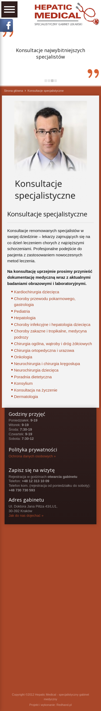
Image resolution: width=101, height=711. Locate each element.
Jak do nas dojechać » (26, 515)
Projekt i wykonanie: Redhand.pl (50, 704)
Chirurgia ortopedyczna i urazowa (44, 350)
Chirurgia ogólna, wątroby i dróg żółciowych (53, 343)
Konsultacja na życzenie (35, 390)
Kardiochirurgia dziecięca (36, 292)
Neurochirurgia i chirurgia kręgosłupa (47, 363)
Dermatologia (26, 396)
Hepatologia (25, 317)
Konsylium (23, 383)
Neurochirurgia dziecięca (36, 370)
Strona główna (13, 90)
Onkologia (23, 357)
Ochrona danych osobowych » (32, 456)
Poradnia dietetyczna (33, 377)
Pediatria (22, 311)
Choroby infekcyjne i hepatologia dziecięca (52, 324)
